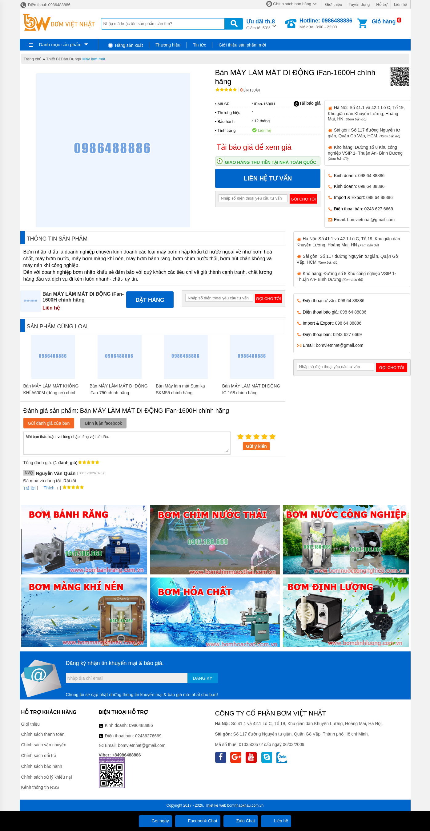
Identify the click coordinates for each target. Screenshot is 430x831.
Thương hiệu (167, 45)
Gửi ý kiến (256, 446)
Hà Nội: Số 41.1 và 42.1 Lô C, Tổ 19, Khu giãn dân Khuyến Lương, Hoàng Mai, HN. (366, 113)
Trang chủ (33, 59)
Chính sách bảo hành (41, 766)
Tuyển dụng (359, 4)
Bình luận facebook (103, 423)
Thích (46, 487)
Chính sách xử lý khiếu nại (46, 777)
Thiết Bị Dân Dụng (62, 59)
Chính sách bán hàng (292, 4)
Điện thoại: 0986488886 (45, 4)
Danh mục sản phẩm (60, 44)
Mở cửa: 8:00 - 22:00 (325, 23)
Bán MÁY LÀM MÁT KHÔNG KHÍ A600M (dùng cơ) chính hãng (51, 392)
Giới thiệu (333, 4)
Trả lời (29, 488)
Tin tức (199, 45)
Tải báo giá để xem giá (254, 147)
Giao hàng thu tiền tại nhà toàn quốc (270, 162)
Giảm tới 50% (260, 24)
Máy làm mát (93, 59)
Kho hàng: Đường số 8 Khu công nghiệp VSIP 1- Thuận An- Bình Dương (365, 152)
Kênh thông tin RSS (40, 787)
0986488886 (141, 725)
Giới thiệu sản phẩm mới (242, 45)
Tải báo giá (307, 103)
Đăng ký (202, 678)
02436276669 (148, 735)
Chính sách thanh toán (43, 734)
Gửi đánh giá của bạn (49, 423)
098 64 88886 (371, 175)
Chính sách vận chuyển (43, 744)
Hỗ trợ (382, 4)
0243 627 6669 (378, 208)
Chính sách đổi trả (38, 755)
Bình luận (250, 90)
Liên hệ (400, 4)
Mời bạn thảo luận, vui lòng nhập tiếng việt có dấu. (127, 442)
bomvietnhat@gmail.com (371, 219)
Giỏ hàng (384, 21)
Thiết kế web (215, 805)
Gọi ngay (155, 820)
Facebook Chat (197, 820)
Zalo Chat (241, 820)
